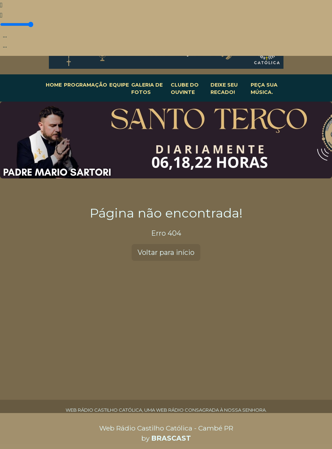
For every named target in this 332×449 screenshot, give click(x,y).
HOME (54, 85)
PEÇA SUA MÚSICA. (264, 88)
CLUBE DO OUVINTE (185, 88)
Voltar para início (166, 252)
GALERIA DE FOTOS (147, 88)
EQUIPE (119, 85)
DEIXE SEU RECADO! (224, 88)
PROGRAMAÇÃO (85, 85)
